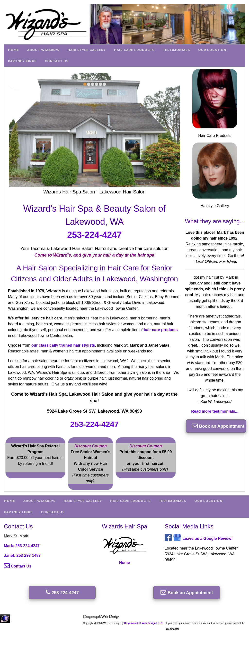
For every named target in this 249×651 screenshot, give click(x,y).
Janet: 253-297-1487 (22, 555)
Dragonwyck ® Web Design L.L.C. (143, 623)
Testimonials (176, 50)
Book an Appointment (218, 426)
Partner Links (22, 61)
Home (13, 50)
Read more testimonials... (214, 411)
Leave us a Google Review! (207, 538)
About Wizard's (43, 50)
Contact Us (56, 61)
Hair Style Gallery (87, 50)
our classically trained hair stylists (63, 345)
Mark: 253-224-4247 (22, 546)
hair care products (161, 330)
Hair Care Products (134, 50)
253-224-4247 (94, 235)
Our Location (212, 50)
